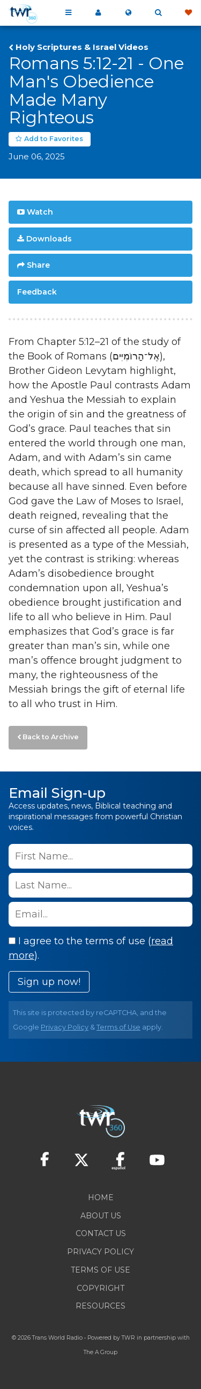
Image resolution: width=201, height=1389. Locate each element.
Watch (40, 212)
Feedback (37, 292)
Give (188, 13)
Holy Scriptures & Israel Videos (82, 47)
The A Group (100, 1352)
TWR (128, 1337)
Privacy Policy (64, 1027)
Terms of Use (118, 1027)
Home (101, 1197)
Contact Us (101, 1233)
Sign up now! (49, 982)
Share (38, 265)
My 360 (98, 13)
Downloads (49, 239)
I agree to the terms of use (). (91, 948)
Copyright (100, 1288)
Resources (100, 1306)
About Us (100, 1216)
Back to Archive (51, 737)
